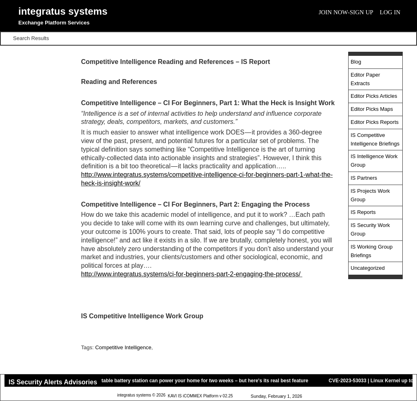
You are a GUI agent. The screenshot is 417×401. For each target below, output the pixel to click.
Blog (356, 62)
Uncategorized (368, 268)
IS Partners (364, 178)
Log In (390, 12)
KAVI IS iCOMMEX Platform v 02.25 (200, 396)
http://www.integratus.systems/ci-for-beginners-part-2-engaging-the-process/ (191, 274)
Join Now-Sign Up (345, 12)
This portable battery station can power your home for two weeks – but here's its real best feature (198, 380)
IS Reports (363, 212)
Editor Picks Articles (374, 96)
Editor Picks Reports (375, 122)
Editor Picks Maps (372, 109)
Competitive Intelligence (123, 347)
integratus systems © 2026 (141, 395)
